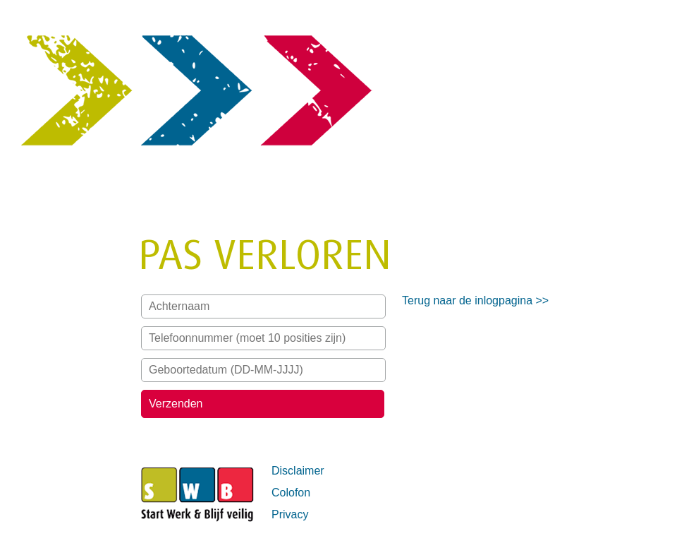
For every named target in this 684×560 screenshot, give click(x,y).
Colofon (290, 493)
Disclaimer (297, 471)
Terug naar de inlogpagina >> (475, 300)
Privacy (289, 514)
